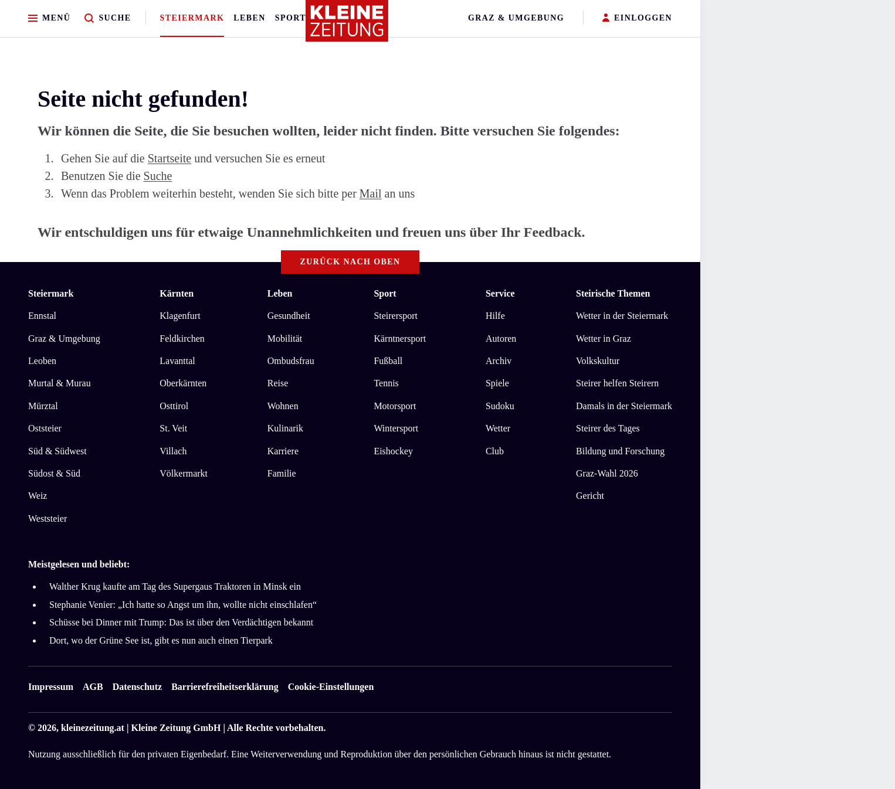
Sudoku (500, 406)
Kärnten (177, 293)
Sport (290, 17)
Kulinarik (285, 428)
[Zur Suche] (107, 18)
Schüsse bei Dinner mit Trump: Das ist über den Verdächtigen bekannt (181, 622)
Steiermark (192, 17)
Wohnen (283, 406)
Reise (278, 383)
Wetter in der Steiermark (622, 316)
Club (495, 451)
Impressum (50, 687)
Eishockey (393, 451)
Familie (281, 473)
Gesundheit (288, 316)
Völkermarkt (184, 473)
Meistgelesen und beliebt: (79, 564)
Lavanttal (177, 361)
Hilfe (495, 316)
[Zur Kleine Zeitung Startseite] (347, 26)
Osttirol (174, 406)
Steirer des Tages (608, 428)
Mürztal (43, 406)
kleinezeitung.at (92, 728)
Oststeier (45, 428)
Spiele (497, 383)
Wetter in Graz (603, 339)
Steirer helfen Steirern (617, 383)
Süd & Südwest (57, 451)
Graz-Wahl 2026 (607, 473)
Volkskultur (597, 361)
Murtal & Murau (59, 383)
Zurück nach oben (350, 261)
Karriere (283, 451)
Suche (158, 175)
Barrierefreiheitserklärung (224, 687)
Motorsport (395, 406)
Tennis (386, 383)
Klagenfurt (180, 316)
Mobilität (285, 339)
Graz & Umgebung (516, 17)
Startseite (169, 158)
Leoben (42, 361)
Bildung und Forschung (620, 451)
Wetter (498, 428)
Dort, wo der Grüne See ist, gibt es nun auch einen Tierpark (161, 640)
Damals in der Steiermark (624, 406)
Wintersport (396, 428)
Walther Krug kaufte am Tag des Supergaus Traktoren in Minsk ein (175, 586)
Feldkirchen (182, 339)
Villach (173, 451)
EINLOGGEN (637, 18)
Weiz (37, 496)
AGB (93, 687)
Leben (249, 17)
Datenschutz (137, 687)
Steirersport (396, 316)
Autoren (501, 339)
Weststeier (47, 518)
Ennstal (42, 316)
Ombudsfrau (290, 361)
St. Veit (173, 428)
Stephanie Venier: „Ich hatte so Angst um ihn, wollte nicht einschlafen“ (183, 605)
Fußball (388, 361)
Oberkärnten (183, 383)
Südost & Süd (54, 473)
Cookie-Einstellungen (331, 687)
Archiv (498, 361)
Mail (371, 193)
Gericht (590, 496)
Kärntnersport (400, 339)
